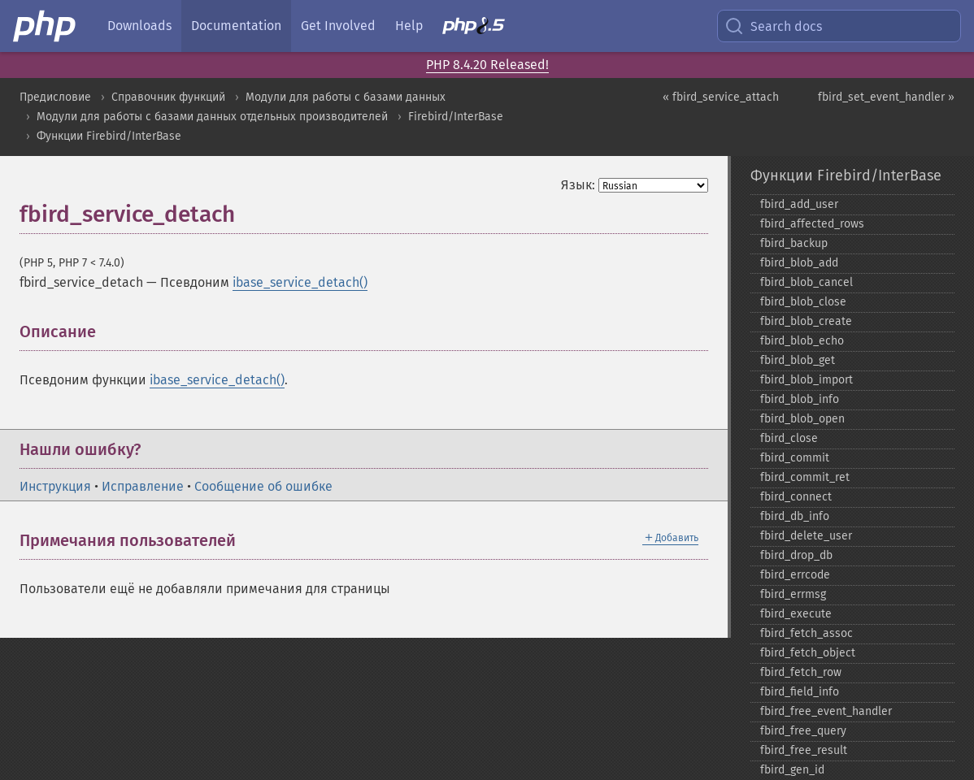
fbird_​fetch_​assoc (806, 633)
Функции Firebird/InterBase (109, 136)
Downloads (139, 25)
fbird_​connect (796, 497)
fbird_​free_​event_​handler (826, 711)
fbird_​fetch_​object (807, 653)
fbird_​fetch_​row (800, 672)
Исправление (143, 486)
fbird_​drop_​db (796, 555)
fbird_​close (789, 438)
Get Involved (338, 25)
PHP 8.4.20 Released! (487, 64)
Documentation (236, 25)
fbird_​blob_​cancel (806, 282)
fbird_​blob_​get (797, 360)
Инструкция (55, 486)
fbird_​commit (794, 458)
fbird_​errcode (795, 575)
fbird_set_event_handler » (886, 97)
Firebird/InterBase (455, 117)
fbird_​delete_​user (806, 536)
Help (409, 25)
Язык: (578, 185)
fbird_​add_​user (799, 204)
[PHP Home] (45, 26)
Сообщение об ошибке (263, 486)
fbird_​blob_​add (799, 263)
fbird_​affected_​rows (812, 224)
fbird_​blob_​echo (802, 341)
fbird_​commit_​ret (805, 477)
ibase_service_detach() (300, 282)
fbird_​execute (796, 614)
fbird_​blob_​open (802, 419)
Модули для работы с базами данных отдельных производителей (212, 117)
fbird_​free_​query (803, 731)
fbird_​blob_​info (799, 399)
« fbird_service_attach (721, 97)
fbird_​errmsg (793, 594)
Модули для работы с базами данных (346, 97)
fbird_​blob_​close (803, 302)
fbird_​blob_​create (806, 321)
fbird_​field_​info (799, 692)
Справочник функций (168, 97)
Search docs (773, 26)
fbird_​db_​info (794, 516)
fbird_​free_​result (803, 750)
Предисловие (55, 97)
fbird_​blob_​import (806, 380)
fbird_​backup (794, 243)
